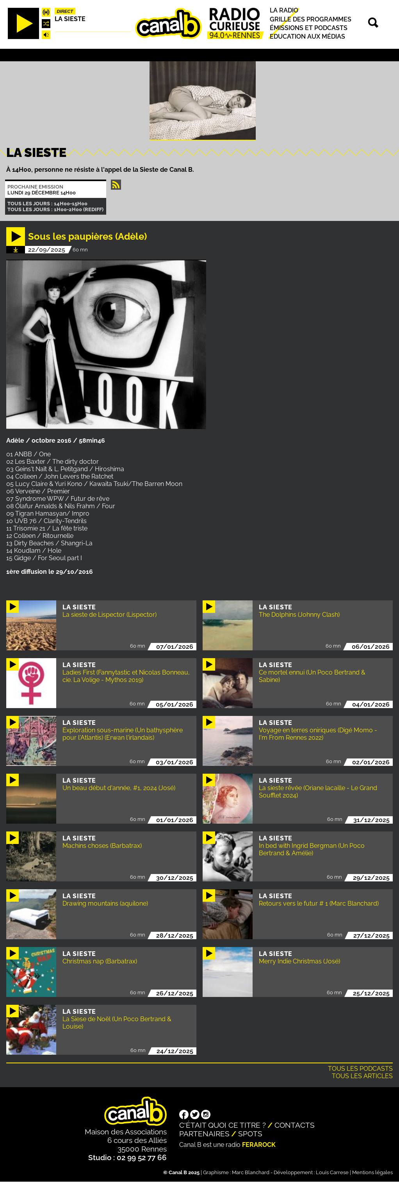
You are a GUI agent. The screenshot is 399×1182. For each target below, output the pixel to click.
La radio (284, 10)
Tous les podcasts (360, 1068)
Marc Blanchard (250, 1172)
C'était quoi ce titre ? (222, 1125)
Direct (65, 11)
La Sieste (70, 19)
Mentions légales (372, 1172)
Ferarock (259, 1144)
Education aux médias (307, 36)
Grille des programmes (310, 19)
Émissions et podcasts (308, 28)
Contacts (294, 1125)
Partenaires (204, 1133)
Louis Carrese (332, 1172)
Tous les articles (362, 1076)
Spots (250, 1133)
